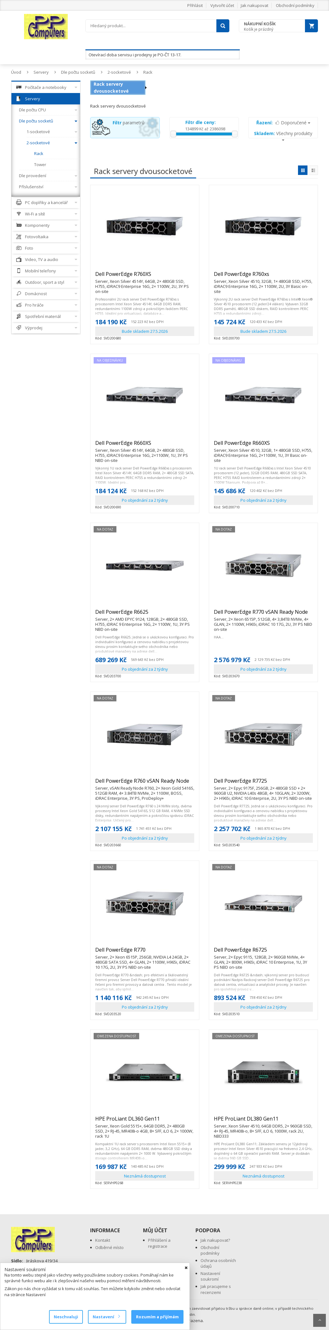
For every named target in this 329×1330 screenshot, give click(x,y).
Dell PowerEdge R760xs (263, 276)
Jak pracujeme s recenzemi (216, 1289)
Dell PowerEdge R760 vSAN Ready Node (144, 783)
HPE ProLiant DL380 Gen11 (263, 1121)
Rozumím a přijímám (157, 1317)
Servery (41, 72)
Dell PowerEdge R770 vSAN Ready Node (263, 614)
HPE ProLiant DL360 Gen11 (144, 1121)
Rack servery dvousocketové (111, 87)
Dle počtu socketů (78, 72)
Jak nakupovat (254, 5)
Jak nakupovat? (215, 1240)
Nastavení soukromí (210, 1276)
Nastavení (106, 1317)
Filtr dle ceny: (200, 122)
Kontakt (102, 1240)
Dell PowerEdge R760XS (144, 276)
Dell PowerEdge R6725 (263, 952)
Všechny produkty (283, 135)
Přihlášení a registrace (159, 1243)
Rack (147, 72)
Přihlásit (195, 5)
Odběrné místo (109, 1247)
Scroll (319, 1320)
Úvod (16, 72)
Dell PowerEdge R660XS (144, 445)
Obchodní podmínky (295, 5)
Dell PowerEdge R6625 (144, 614)
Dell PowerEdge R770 (144, 952)
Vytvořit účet (222, 5)
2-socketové (119, 72)
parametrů (129, 123)
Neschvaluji (66, 1317)
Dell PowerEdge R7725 (263, 783)
